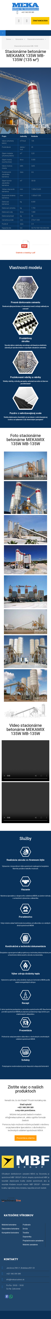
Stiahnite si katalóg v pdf (25, 253)
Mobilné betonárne (9, 1225)
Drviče (25, 1229)
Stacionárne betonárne (10, 1229)
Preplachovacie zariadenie (33, 1241)
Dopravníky (27, 1237)
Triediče (26, 1233)
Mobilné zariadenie (30, 1245)
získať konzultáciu (40, 21)
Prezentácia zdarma (25, 1138)
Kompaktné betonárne (10, 1233)
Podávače (27, 1225)
